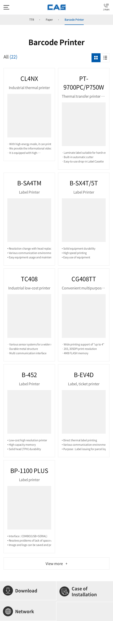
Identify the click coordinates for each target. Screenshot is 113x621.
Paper (49, 20)
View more (56, 563)
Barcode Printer (74, 20)
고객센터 (106, 7)
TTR (31, 20)
